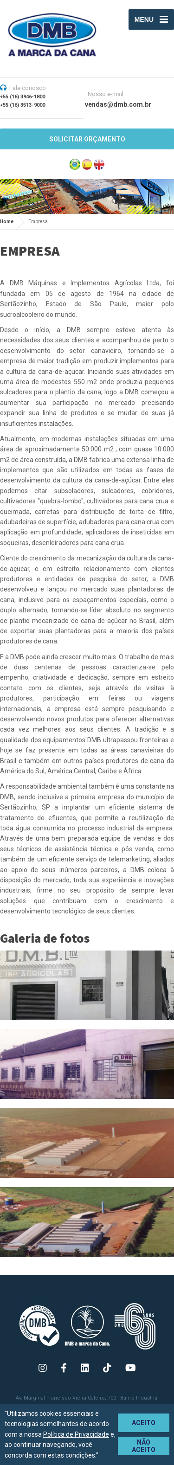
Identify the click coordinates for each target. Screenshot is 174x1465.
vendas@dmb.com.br (118, 104)
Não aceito (143, 1446)
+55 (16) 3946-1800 (22, 97)
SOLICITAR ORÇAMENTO (87, 139)
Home (6, 221)
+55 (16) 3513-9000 (22, 105)
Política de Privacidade (76, 1434)
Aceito (143, 1422)
